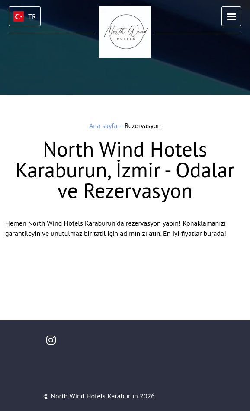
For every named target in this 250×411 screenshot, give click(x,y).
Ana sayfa (104, 125)
